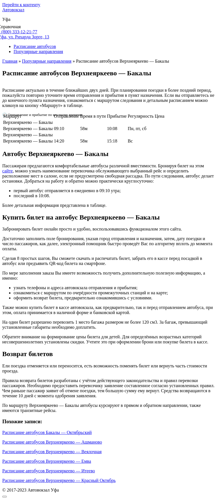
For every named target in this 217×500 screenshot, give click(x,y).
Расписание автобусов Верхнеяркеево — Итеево (48, 470)
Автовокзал (13, 9)
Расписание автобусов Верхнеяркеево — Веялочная (52, 451)
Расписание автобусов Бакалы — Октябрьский (47, 432)
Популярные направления (38, 51)
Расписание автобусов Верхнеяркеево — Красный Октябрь (59, 480)
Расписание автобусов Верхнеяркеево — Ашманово (52, 442)
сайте (7, 170)
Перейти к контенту (21, 4)
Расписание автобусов (35, 46)
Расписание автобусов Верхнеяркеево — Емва (46, 461)
